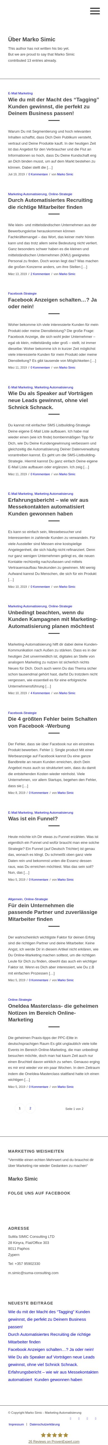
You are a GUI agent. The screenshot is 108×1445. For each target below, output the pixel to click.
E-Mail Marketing (20, 93)
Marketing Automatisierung (27, 194)
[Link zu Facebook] (79, 1418)
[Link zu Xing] (87, 1418)
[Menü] (92, 11)
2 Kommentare (40, 274)
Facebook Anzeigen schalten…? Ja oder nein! (51, 1349)
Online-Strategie (60, 194)
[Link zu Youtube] (70, 1418)
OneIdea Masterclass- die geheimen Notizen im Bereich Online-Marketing (53, 1013)
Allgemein (15, 899)
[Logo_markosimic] (44, 11)
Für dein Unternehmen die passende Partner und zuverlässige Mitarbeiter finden (52, 912)
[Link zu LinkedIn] (95, 1418)
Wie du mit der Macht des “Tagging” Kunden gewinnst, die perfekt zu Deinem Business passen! (53, 106)
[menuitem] (92, 11)
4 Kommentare (40, 693)
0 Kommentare (38, 174)
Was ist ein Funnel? (33, 818)
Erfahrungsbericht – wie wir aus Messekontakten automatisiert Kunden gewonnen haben (48, 507)
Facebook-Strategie (22, 293)
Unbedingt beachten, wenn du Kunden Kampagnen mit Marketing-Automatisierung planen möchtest (53, 619)
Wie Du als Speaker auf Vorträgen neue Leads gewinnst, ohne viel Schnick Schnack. (50, 400)
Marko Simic (65, 174)
